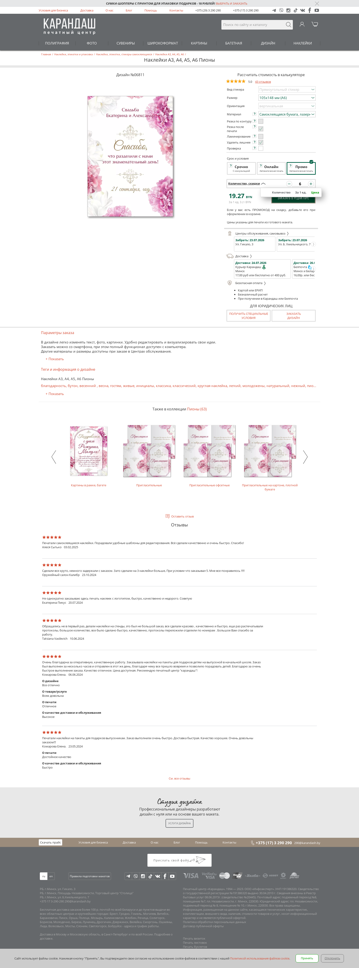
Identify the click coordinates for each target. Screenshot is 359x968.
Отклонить (332, 958)
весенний (88, 385)
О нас (109, 10)
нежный (298, 385)
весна (103, 385)
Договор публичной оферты (203, 926)
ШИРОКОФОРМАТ (162, 43)
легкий (235, 385)
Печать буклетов (195, 947)
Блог (129, 10)
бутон (73, 385)
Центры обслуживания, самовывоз (257, 233)
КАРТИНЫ (199, 43)
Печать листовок (195, 942)
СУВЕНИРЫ (126, 43)
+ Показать (55, 359)
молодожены (253, 385)
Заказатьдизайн (293, 316)
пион (311, 385)
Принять (307, 958)
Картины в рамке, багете (89, 455)
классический (184, 385)
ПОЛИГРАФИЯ (57, 43)
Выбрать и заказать (231, 3)
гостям (115, 385)
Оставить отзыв (182, 516)
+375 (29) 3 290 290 (208, 10)
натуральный (278, 385)
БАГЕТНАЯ (233, 43)
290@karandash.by (307, 843)
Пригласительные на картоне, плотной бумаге (270, 457)
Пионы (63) (197, 409)
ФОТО (92, 43)
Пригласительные (149, 455)
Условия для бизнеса (53, 10)
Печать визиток (194, 938)
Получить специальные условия (248, 316)
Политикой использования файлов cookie (259, 958)
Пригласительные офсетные (209, 455)
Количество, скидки (244, 183)
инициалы (145, 385)
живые (128, 385)
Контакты (176, 10)
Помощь (150, 10)
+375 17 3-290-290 (52, 901)
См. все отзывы (179, 778)
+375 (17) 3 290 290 (245, 10)
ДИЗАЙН (268, 43)
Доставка (86, 10)
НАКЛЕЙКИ (303, 43)
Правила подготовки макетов (90, 876)
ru (43, 876)
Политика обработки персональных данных (214, 922)
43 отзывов (263, 82)
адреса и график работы (141, 926)
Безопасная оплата (246, 283)
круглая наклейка (212, 385)
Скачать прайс (50, 842)
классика (163, 385)
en (51, 876)
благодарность (53, 385)
